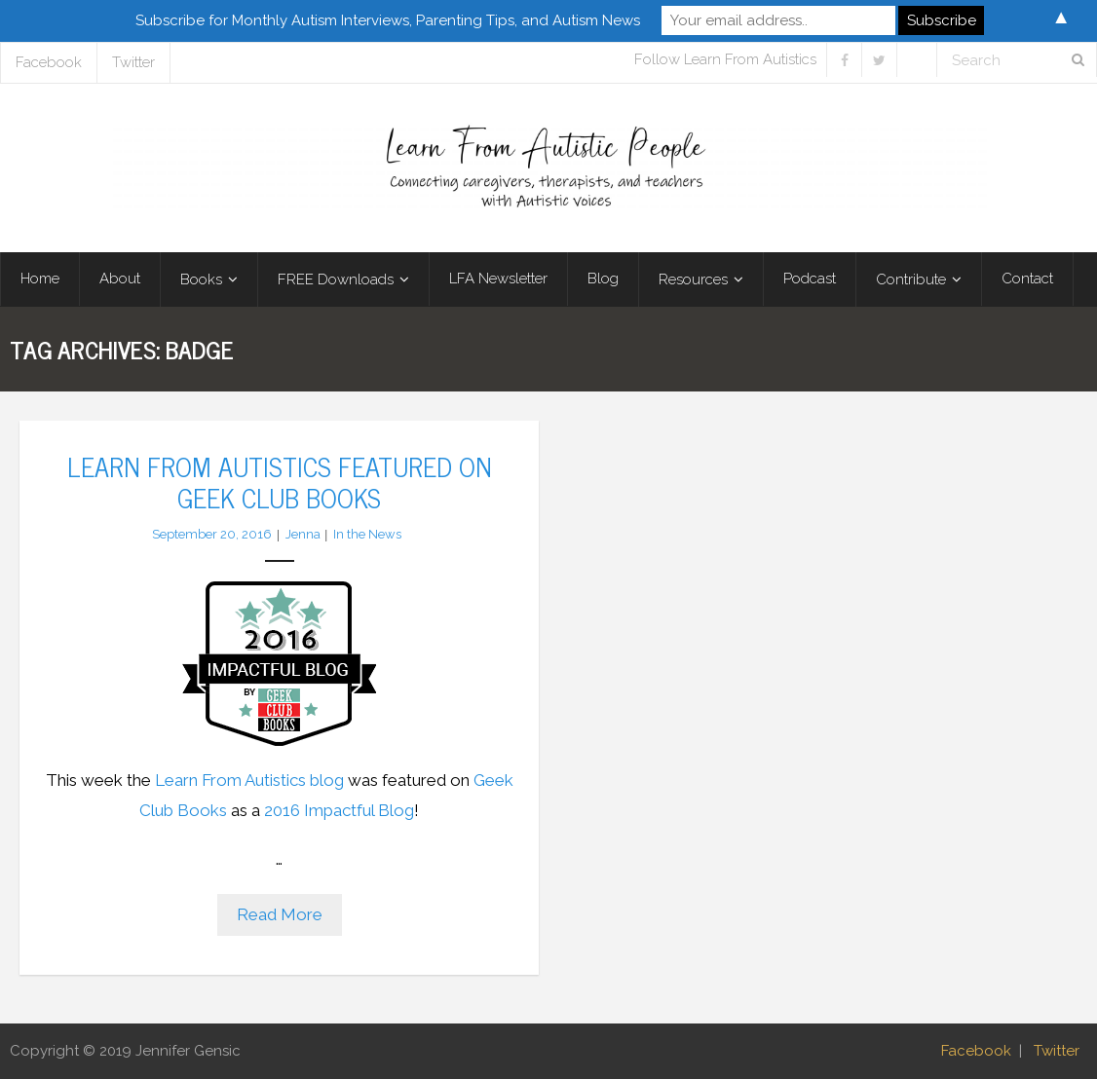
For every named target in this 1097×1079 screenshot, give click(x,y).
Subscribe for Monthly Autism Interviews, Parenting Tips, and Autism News (387, 20)
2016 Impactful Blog (339, 810)
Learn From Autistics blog (249, 780)
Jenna (303, 534)
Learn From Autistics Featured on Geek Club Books (279, 481)
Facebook (49, 62)
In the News (367, 534)
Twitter (133, 62)
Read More (279, 914)
